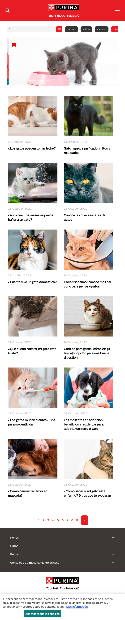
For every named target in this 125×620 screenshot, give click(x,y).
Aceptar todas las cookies (42, 613)
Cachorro (101, 29)
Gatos (14, 545)
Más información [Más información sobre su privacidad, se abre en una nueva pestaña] (77, 606)
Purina (14, 554)
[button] (117, 11)
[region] (62, 607)
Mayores (71, 29)
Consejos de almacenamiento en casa (34, 562)
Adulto (86, 29)
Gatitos (117, 29)
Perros (14, 537)
